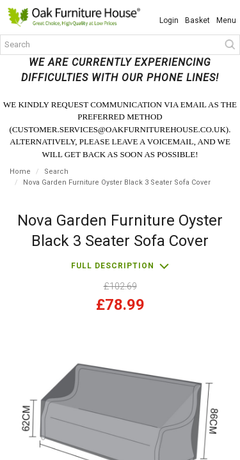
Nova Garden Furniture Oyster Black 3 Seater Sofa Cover (117, 182)
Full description (112, 265)
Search (56, 171)
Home (20, 171)
